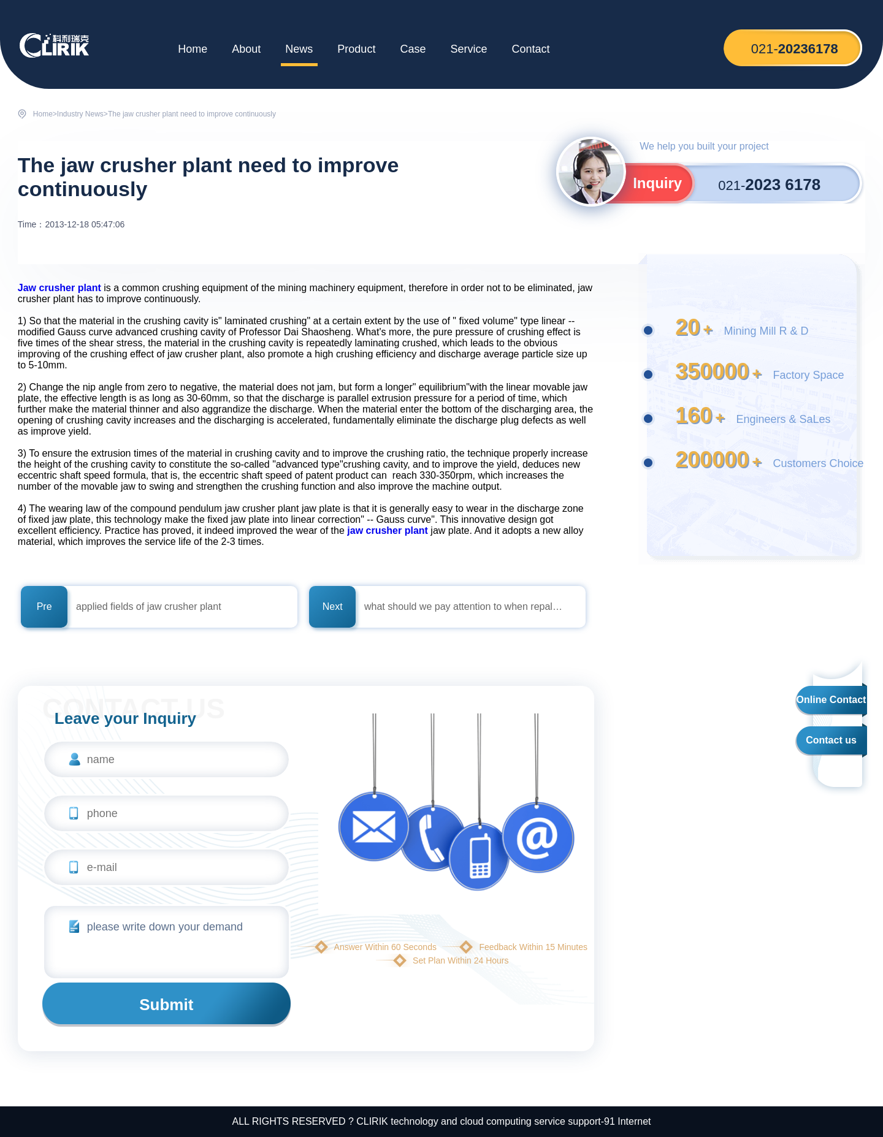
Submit (166, 1004)
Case (413, 49)
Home (192, 49)
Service (468, 49)
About (246, 49)
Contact (530, 49)
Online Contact (831, 699)
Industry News (80, 114)
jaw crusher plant (387, 530)
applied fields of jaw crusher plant (148, 606)
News (299, 49)
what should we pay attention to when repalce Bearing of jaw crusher (464, 606)
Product (356, 49)
